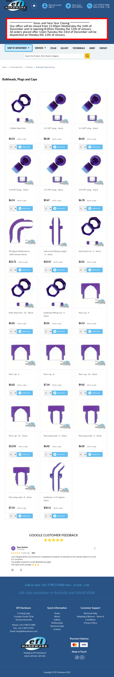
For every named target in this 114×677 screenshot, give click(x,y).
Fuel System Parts (16, 67)
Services (39, 48)
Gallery (64, 48)
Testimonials (79, 48)
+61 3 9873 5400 (101, 5)
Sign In (51, 7)
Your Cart (76, 5)
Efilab (53, 48)
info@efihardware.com (26, 631)
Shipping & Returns (86, 616)
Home (4, 67)
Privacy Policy (90, 622)
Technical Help (57, 626)
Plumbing (29, 67)
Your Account (55, 5)
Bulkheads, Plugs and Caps (45, 67)
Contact (103, 48)
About (92, 48)
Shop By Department (17, 48)
